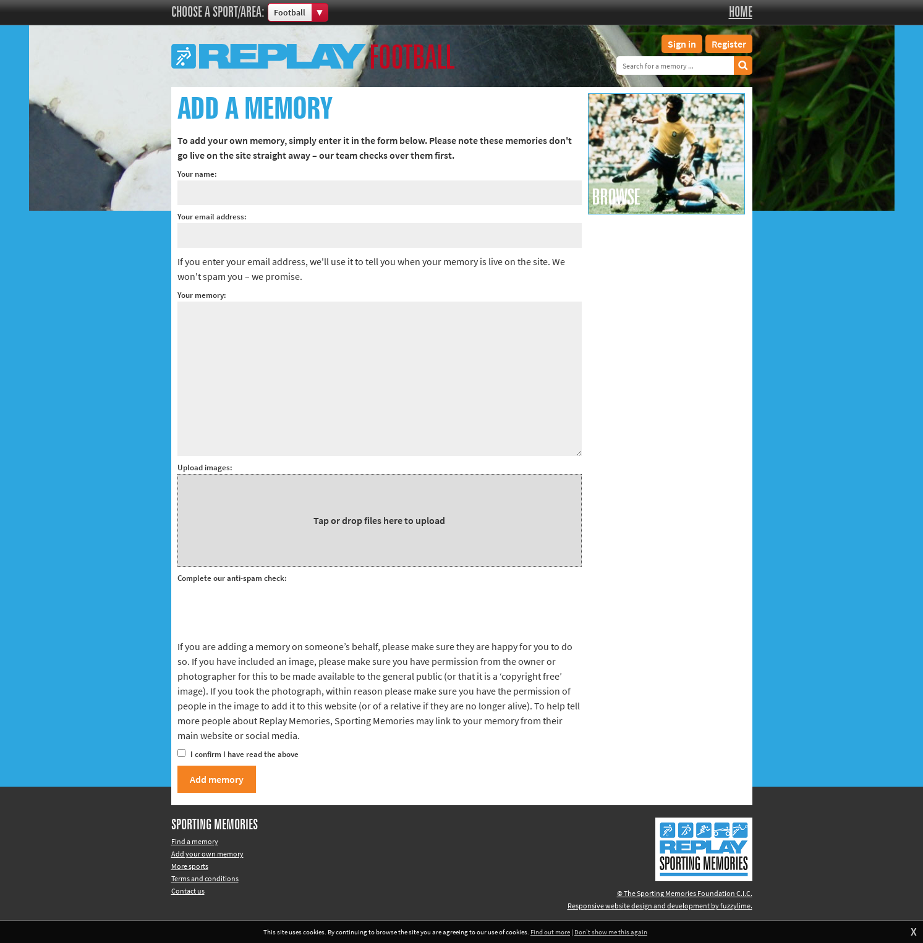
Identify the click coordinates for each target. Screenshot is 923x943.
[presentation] (271, 609)
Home (740, 12)
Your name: (197, 174)
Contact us (188, 890)
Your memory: (201, 295)
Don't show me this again (610, 932)
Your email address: (212, 216)
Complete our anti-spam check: (232, 578)
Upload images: (204, 467)
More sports (189, 866)
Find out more (550, 932)
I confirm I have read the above (238, 754)
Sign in (682, 44)
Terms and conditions (205, 878)
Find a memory (194, 841)
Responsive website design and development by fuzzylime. (660, 905)
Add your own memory (207, 853)
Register (729, 44)
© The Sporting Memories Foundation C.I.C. (684, 893)
